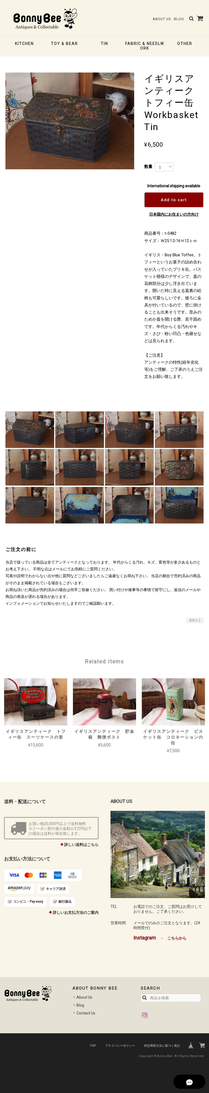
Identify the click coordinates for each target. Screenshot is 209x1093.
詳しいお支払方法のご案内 (76, 912)
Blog (179, 19)
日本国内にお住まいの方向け (174, 214)
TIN (104, 43)
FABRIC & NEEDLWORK (144, 45)
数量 (148, 166)
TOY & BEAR (64, 43)
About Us (162, 19)
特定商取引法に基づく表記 (162, 1045)
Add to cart (174, 200)
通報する (195, 620)
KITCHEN (24, 43)
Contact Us (85, 1013)
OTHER (184, 43)
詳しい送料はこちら (81, 844)
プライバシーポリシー (120, 1045)
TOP (93, 1045)
